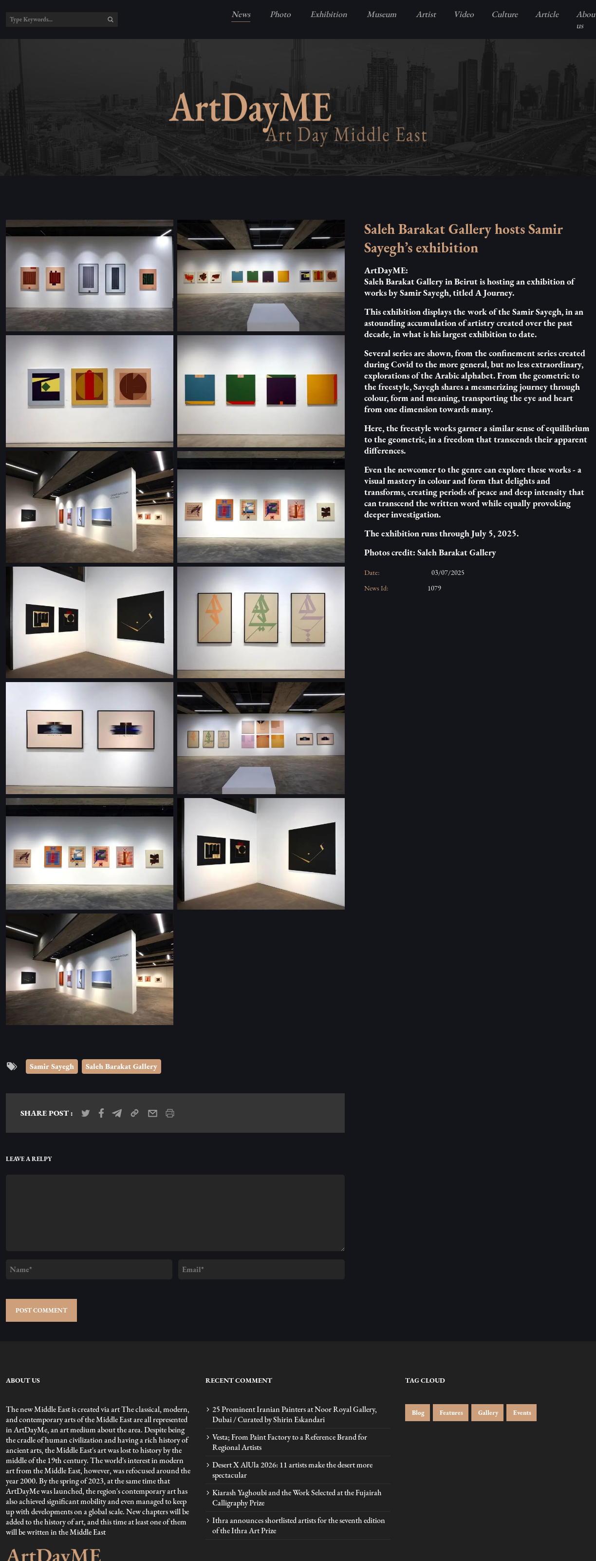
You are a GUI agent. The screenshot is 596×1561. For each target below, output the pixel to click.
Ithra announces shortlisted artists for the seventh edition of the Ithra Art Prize (298, 1525)
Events (521, 1413)
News (240, 13)
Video (463, 13)
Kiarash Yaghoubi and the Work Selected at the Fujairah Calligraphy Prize (297, 1497)
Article (547, 13)
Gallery (487, 1413)
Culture (504, 13)
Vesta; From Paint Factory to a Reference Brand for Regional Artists (289, 1442)
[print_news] (170, 1113)
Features (450, 1413)
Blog (417, 1413)
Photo (279, 13)
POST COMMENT (41, 1310)
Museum (380, 13)
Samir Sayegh (52, 1066)
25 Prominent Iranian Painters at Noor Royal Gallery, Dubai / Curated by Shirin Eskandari (294, 1414)
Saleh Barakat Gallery (121, 1066)
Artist (425, 13)
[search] (110, 19)
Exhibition (327, 13)
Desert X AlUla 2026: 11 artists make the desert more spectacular (292, 1470)
